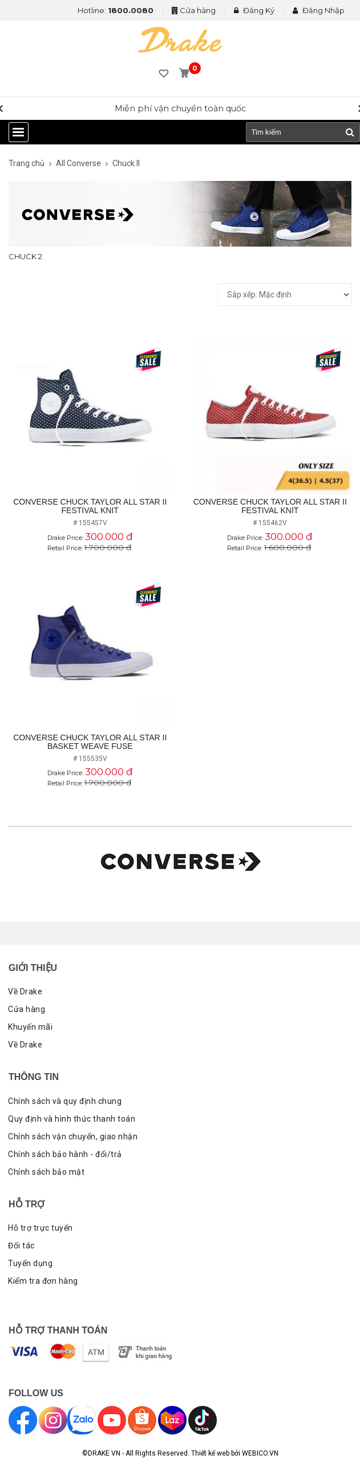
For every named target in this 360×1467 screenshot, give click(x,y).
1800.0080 (130, 10)
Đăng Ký (254, 10)
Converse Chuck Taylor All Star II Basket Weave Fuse (90, 742)
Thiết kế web (210, 1453)
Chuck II (126, 163)
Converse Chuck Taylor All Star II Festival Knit (90, 506)
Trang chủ (27, 163)
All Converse (78, 163)
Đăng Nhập (319, 10)
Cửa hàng (198, 10)
